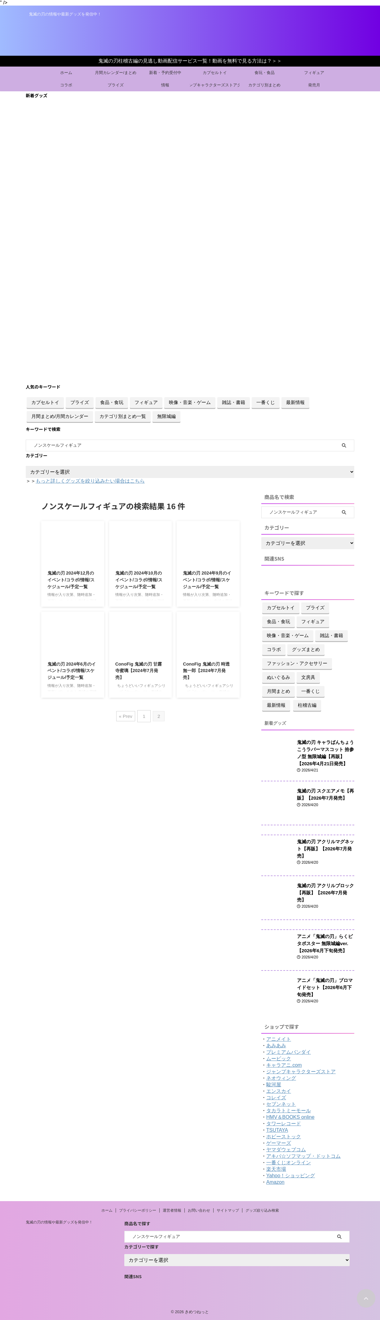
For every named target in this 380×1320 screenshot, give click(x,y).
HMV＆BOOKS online (290, 1116)
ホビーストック (283, 1136)
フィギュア (314, 72)
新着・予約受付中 (165, 72)
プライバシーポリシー (137, 1210)
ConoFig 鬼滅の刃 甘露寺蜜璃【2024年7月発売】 (138, 671)
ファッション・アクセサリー (297, 663)
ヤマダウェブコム (286, 1149)
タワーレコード (283, 1123)
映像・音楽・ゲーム (190, 402)
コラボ (66, 85)
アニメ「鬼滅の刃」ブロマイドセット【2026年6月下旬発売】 (325, 986)
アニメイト (278, 1038)
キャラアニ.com (284, 1064)
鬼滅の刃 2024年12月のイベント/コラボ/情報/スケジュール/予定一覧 (71, 580)
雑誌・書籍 (233, 402)
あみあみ (276, 1045)
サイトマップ (228, 1210)
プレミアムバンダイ (288, 1051)
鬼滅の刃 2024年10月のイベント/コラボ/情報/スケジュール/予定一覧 (138, 580)
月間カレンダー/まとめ (115, 72)
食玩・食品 (264, 72)
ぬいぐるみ (278, 677)
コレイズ (276, 1097)
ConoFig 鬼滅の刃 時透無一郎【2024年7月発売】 (206, 671)
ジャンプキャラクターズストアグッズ (215, 85)
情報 (165, 85)
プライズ (116, 85)
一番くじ (265, 402)
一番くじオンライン (288, 1162)
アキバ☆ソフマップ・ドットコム (303, 1155)
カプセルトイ (215, 72)
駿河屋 (273, 1084)
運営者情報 (172, 1210)
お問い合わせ (199, 1210)
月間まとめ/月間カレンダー (59, 416)
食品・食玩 (111, 402)
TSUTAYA (277, 1129)
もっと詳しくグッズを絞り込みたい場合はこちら (90, 481)
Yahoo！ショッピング (290, 1175)
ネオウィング (281, 1077)
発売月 (314, 85)
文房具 (308, 677)
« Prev (126, 715)
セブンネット (281, 1103)
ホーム (66, 72)
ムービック (278, 1058)
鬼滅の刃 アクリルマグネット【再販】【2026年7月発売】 (323, 848)
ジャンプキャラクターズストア (301, 1071)
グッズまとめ (306, 649)
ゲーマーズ (278, 1142)
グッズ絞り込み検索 (262, 1210)
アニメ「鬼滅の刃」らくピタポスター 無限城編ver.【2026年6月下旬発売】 (325, 942)
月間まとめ (278, 691)
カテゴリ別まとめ (264, 85)
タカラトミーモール (288, 1110)
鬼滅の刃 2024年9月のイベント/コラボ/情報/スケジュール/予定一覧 (207, 580)
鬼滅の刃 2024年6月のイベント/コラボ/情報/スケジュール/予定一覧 (71, 671)
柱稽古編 (307, 705)
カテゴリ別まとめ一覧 (122, 416)
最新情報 (295, 402)
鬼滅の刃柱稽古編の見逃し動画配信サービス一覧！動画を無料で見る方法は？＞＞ (190, 60)
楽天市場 (276, 1168)
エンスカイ (278, 1090)
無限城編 (166, 416)
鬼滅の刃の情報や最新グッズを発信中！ (59, 1221)
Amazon (275, 1181)
